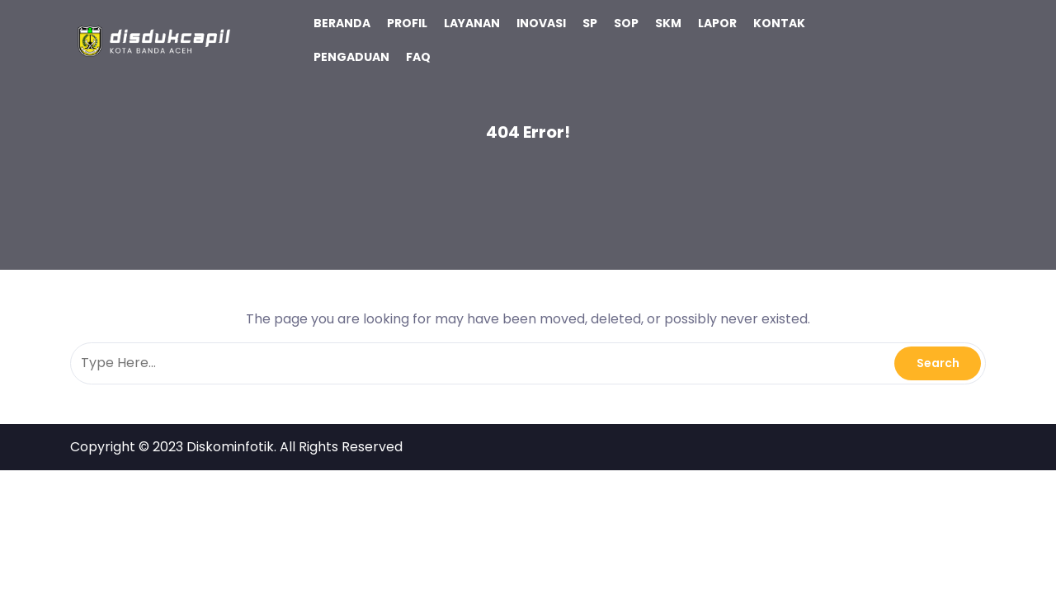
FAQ (418, 57)
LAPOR (717, 23)
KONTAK (779, 23)
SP (589, 23)
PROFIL (407, 23)
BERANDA (342, 23)
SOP (626, 23)
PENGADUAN (351, 57)
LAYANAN (472, 23)
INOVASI (541, 23)
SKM (668, 23)
